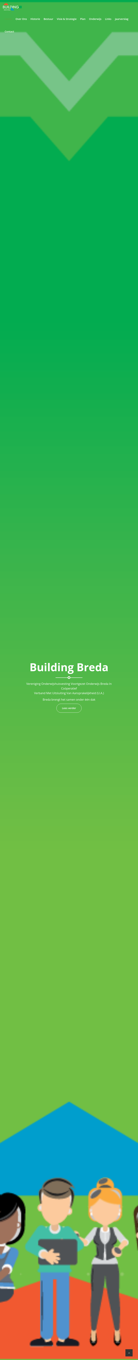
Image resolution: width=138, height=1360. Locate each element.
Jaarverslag (121, 19)
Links (108, 19)
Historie (35, 19)
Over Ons (21, 19)
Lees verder (69, 708)
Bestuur (48, 19)
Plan (83, 19)
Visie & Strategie (67, 19)
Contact (9, 31)
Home (8, 19)
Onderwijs (95, 19)
